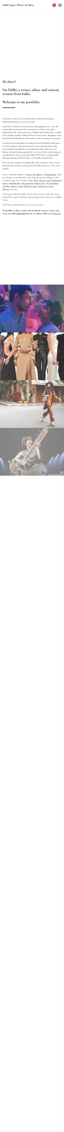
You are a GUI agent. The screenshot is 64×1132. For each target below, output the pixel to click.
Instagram (57, 213)
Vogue (29, 174)
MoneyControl (45, 180)
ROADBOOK (14, 183)
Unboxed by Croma (45, 186)
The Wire (6, 186)
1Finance (5, 189)
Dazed (20, 186)
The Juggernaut (27, 183)
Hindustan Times (30, 186)
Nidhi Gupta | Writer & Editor (18, 5)
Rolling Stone (39, 183)
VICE (36, 180)
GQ (31, 180)
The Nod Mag (50, 174)
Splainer (14, 186)
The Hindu (37, 174)
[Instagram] (54, 5)
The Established (52, 183)
